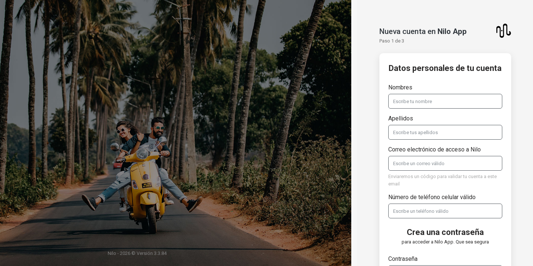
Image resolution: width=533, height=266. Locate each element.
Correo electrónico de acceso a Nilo (434, 149)
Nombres (400, 87)
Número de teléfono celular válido (432, 197)
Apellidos (400, 118)
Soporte (500, 251)
